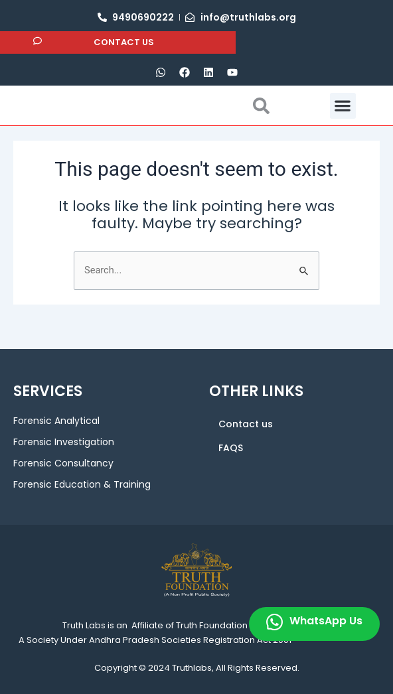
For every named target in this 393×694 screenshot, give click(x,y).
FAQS (230, 447)
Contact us (245, 424)
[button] (343, 120)
